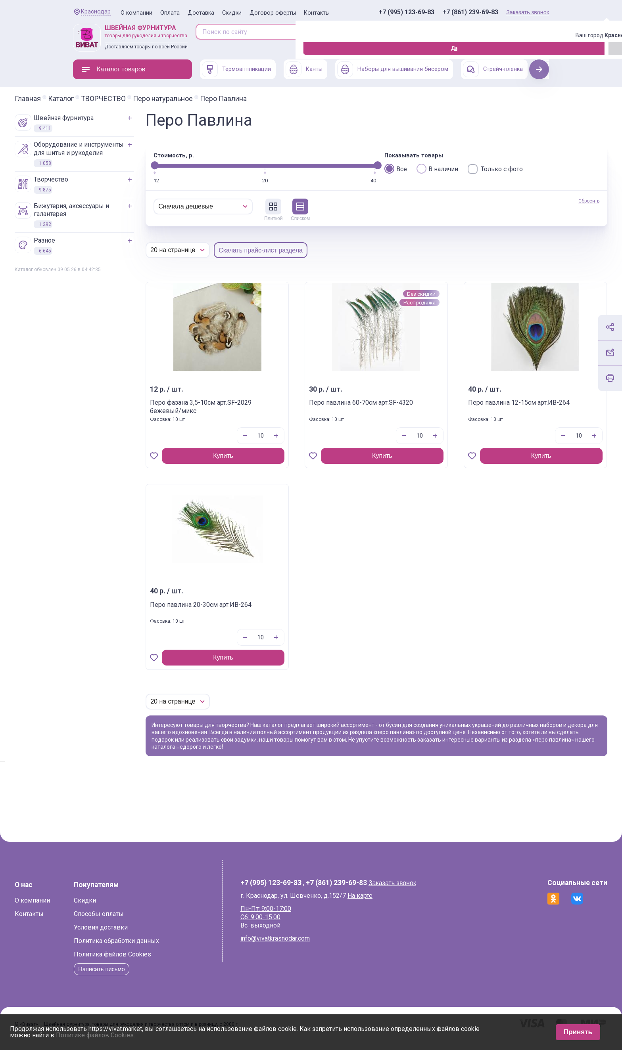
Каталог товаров (113, 69)
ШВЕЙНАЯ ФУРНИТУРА (112, 123)
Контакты (317, 13)
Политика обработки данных (174, 948)
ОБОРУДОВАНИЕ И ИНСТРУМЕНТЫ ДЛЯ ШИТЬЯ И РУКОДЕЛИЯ (127, 154)
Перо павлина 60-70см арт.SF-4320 (373, 407)
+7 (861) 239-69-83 (470, 12)
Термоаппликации (236, 69)
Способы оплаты (157, 921)
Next (539, 69)
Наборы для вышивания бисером (392, 69)
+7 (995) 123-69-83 (406, 12)
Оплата (170, 13)
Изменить (117, 48)
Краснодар (96, 11)
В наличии (437, 169)
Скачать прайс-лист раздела (319, 250)
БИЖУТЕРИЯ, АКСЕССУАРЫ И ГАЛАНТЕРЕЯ (120, 215)
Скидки (232, 13)
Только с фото (495, 169)
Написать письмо (162, 976)
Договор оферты (273, 13)
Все (395, 169)
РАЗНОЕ (93, 246)
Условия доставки (159, 935)
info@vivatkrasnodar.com (292, 946)
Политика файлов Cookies (170, 962)
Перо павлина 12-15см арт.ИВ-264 (482, 407)
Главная (86, 98)
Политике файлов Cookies (95, 1035)
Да (75, 48)
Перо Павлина (281, 98)
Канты (304, 69)
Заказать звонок (527, 12)
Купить (262, 455)
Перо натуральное (221, 98)
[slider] (213, 165)
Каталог (119, 98)
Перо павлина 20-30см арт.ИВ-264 (242, 609)
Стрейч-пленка (493, 69)
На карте (377, 903)
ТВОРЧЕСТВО (161, 98)
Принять (578, 1032)
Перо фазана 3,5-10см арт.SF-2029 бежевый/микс (252, 407)
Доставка (201, 13)
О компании (136, 13)
